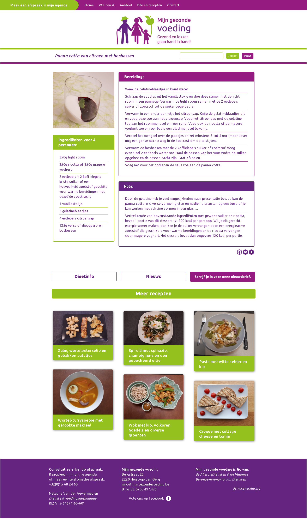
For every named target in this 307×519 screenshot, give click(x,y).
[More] (251, 252)
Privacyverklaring (246, 488)
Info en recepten (149, 5)
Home (89, 5)
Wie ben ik (107, 5)
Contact (173, 5)
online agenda (85, 474)
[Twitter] (245, 252)
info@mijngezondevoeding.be (145, 484)
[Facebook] (239, 252)
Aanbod (126, 5)
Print (247, 56)
